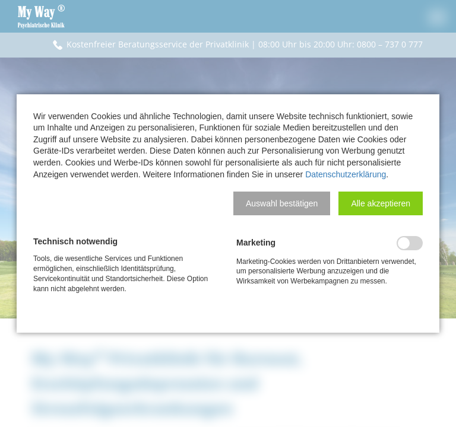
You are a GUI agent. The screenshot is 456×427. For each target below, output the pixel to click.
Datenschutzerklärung (345, 174)
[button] (281, 203)
